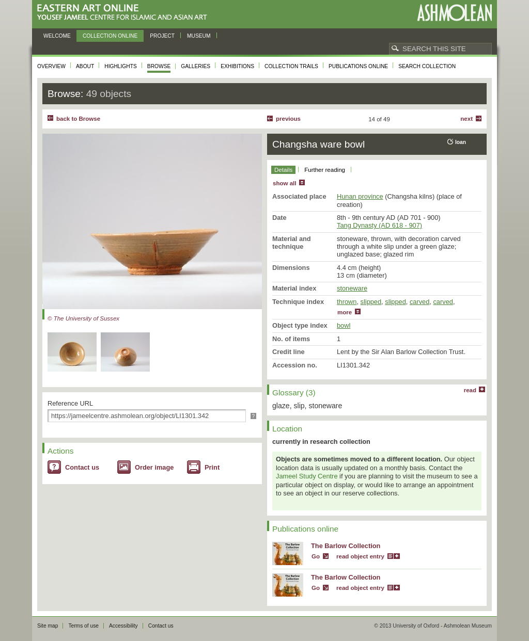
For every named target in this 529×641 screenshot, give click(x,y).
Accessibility (123, 626)
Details (283, 170)
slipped (371, 302)
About (85, 66)
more (344, 312)
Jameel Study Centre (307, 476)
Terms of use (83, 626)
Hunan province (360, 196)
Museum (199, 36)
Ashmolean (454, 12)
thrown (346, 302)
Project (162, 36)
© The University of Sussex (83, 318)
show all (284, 183)
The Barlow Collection (345, 546)
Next (466, 119)
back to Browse (78, 119)
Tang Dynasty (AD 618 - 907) (379, 225)
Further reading (324, 170)
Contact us (82, 467)
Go (316, 556)
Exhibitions (237, 66)
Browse (159, 66)
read (470, 390)
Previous (288, 119)
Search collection (427, 66)
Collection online (110, 36)
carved (419, 302)
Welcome (57, 36)
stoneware (352, 288)
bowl (343, 325)
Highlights (120, 66)
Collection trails (291, 66)
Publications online (358, 66)
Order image (154, 467)
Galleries (195, 66)
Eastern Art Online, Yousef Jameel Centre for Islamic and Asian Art (124, 12)
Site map (47, 626)
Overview (51, 66)
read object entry (360, 556)
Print (212, 467)
